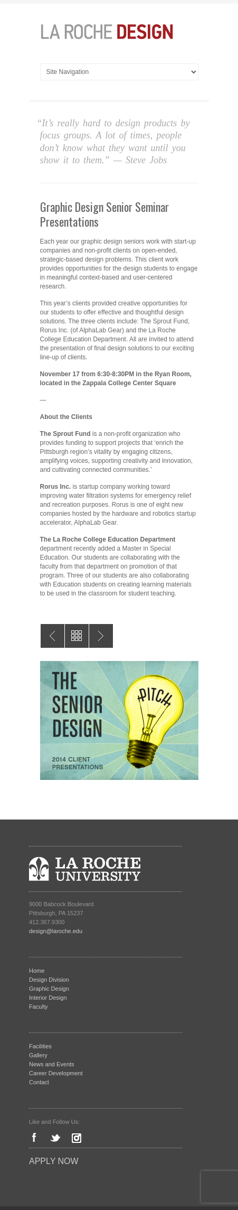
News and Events (51, 1064)
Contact (39, 1082)
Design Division (49, 979)
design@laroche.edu (55, 931)
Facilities (40, 1046)
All (77, 636)
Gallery (38, 1055)
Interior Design (48, 997)
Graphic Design (49, 988)
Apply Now (54, 1161)
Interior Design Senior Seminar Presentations (52, 636)
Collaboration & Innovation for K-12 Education (101, 636)
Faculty (38, 1006)
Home (36, 970)
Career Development (56, 1073)
